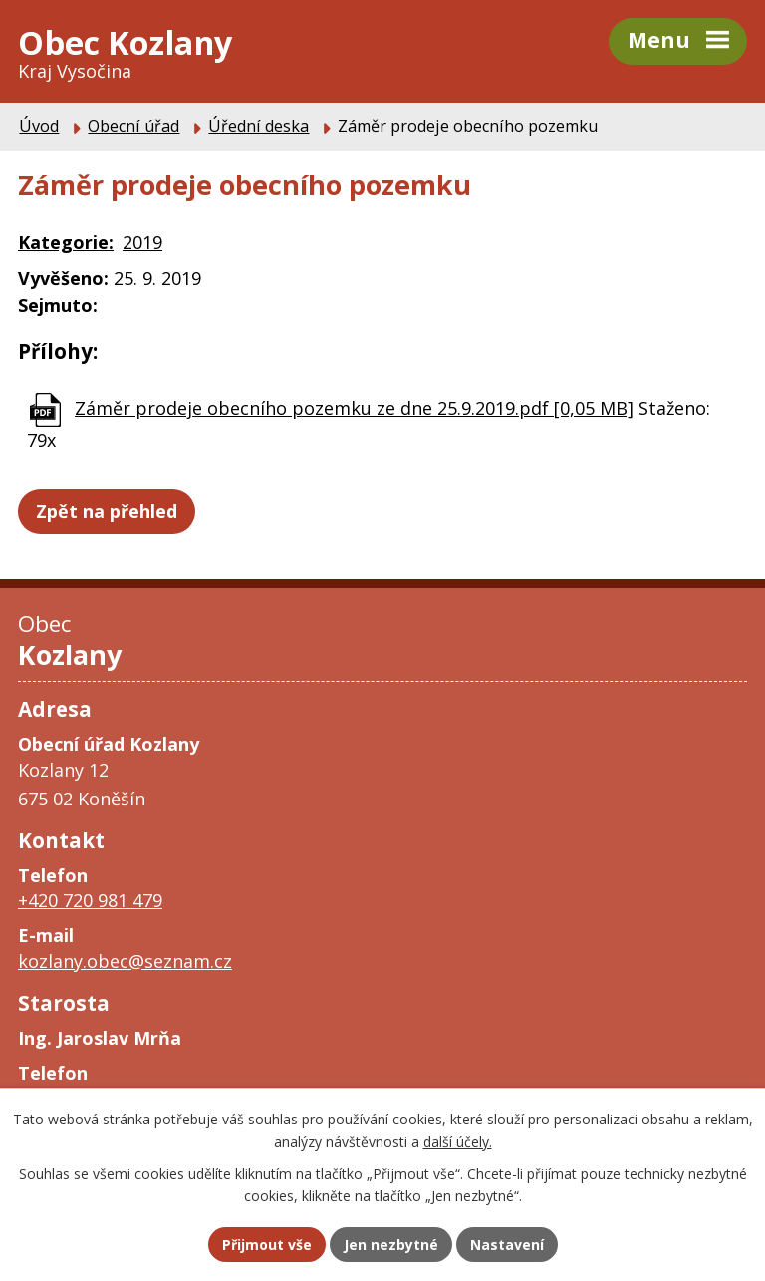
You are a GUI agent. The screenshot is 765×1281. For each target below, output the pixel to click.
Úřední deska (258, 126)
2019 (142, 242)
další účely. (457, 1141)
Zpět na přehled (106, 511)
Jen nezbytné (391, 1244)
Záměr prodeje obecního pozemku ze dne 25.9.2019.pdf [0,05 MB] (354, 408)
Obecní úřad (133, 126)
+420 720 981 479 (90, 900)
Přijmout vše (267, 1244)
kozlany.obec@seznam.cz (125, 961)
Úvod (39, 126)
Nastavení (507, 1244)
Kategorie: (66, 242)
